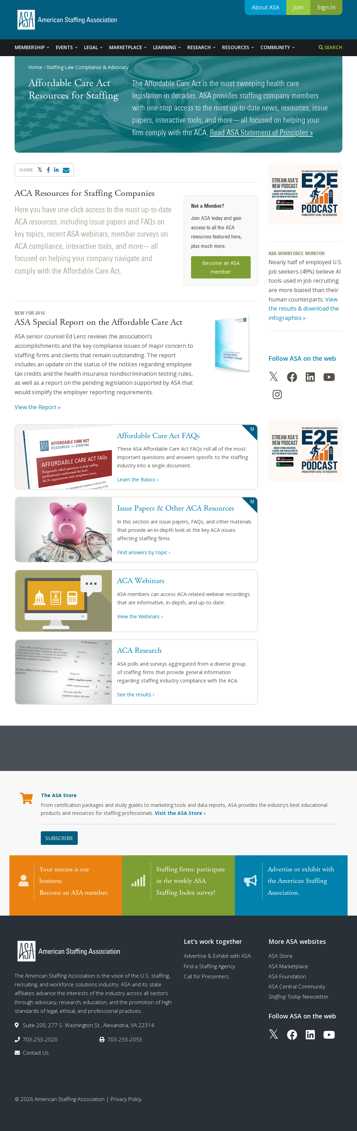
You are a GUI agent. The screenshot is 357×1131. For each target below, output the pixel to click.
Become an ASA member (221, 267)
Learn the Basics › (137, 479)
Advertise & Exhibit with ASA (217, 949)
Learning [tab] (167, 47)
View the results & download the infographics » (303, 309)
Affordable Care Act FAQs (158, 435)
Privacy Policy (126, 1092)
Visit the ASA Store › (180, 813)
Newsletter (298, 990)
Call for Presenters (206, 969)
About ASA (265, 7)
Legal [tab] (94, 47)
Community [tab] (278, 47)
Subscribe (59, 837)
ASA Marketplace (288, 959)
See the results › (135, 694)
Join (298, 7)
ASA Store (280, 949)
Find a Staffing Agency (209, 959)
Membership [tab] (32, 47)
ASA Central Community (296, 980)
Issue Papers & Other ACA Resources (175, 508)
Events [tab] (67, 47)
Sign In (326, 7)
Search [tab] (330, 47)
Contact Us (36, 1046)
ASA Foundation (287, 969)
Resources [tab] (238, 47)
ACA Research (139, 650)
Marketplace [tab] (128, 47)
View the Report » (38, 407)
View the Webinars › (139, 616)
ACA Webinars (140, 580)
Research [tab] (202, 47)
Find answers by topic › (143, 552)
